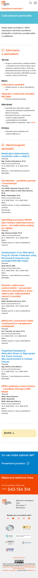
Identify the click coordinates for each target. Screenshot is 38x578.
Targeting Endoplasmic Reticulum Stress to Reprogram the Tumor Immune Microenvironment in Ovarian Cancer (18, 356)
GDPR (33, 122)
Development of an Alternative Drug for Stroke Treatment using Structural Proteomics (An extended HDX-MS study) (19, 256)
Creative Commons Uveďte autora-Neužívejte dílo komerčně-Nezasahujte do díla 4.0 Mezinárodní (19, 567)
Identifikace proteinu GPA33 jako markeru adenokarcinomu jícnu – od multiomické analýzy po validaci (18, 223)
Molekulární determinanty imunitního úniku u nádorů (15, 154)
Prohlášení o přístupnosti (9, 570)
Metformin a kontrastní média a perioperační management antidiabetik (17, 323)
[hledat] (30, 3)
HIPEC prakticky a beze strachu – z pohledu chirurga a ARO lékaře (18, 389)
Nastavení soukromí (19, 557)
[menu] (35, 3)
